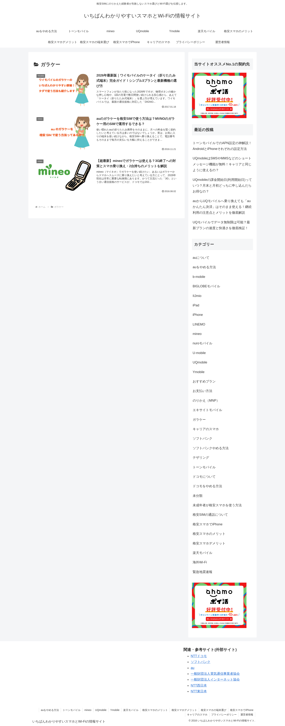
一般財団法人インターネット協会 (215, 679)
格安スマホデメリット (184, 710)
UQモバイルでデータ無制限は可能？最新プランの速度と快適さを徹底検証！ (221, 225)
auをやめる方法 (50, 710)
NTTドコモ (199, 656)
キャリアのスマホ (197, 714)
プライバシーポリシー (224, 714)
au (192, 668)
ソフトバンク (200, 662)
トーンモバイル (72, 710)
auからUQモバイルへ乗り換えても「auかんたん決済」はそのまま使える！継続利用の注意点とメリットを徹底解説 (222, 207)
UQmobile (101, 710)
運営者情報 (246, 714)
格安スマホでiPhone (241, 710)
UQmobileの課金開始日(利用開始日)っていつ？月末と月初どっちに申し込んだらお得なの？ (222, 185)
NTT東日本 (199, 691)
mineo (87, 710)
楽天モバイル (131, 710)
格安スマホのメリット (155, 710)
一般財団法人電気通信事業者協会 (215, 673)
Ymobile (115, 710)
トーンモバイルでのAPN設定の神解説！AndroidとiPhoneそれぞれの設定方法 (222, 146)
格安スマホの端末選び (213, 710)
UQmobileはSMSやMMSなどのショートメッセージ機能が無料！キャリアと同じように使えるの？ (222, 164)
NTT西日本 (199, 685)
